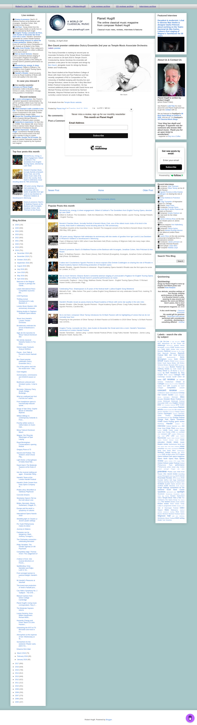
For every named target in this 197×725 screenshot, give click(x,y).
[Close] (131, 109)
